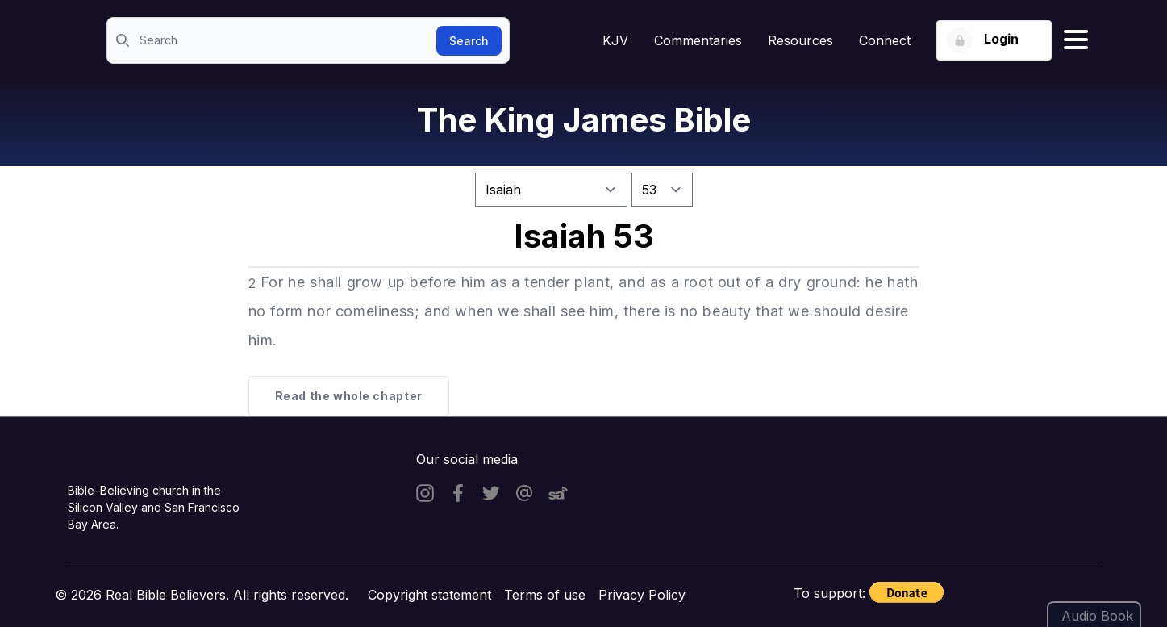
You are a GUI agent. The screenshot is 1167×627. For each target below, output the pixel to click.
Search (469, 41)
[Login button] (994, 40)
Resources (800, 40)
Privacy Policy (642, 595)
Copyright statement (429, 595)
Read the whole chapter (349, 396)
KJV (615, 40)
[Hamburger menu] (1076, 40)
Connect (885, 40)
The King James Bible (584, 120)
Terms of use (545, 595)
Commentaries (698, 40)
